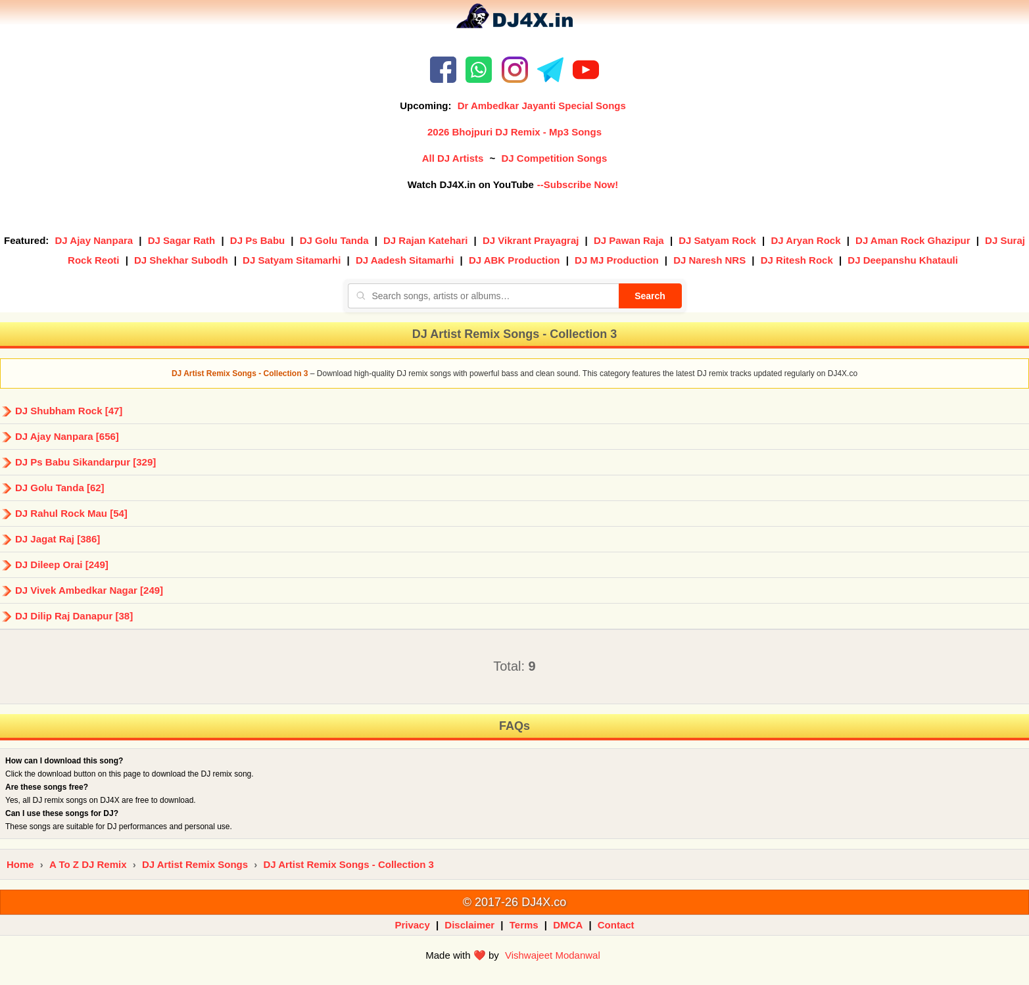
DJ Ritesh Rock (797, 260)
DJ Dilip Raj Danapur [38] (74, 615)
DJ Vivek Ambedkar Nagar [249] (89, 590)
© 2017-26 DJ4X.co (514, 902)
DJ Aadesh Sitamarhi (405, 260)
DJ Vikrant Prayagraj (531, 240)
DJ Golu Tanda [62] (60, 487)
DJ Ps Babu (257, 240)
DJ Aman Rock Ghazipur (912, 240)
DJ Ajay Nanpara (94, 240)
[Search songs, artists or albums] (483, 295)
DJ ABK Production (514, 260)
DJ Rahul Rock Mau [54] (71, 513)
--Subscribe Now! (577, 184)
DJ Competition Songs (554, 158)
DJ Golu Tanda (334, 240)
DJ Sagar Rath (182, 240)
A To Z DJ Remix (88, 864)
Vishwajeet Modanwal (552, 955)
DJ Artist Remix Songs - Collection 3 (348, 864)
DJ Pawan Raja (629, 240)
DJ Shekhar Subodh (181, 260)
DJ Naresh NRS (709, 260)
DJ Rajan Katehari (425, 240)
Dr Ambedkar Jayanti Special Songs (542, 105)
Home (20, 864)
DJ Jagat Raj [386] (57, 538)
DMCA (568, 924)
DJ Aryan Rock (805, 240)
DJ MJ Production (617, 260)
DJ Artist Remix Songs (195, 864)
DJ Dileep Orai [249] (61, 564)
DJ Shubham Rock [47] (68, 410)
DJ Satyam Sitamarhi (292, 260)
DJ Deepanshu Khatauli (903, 260)
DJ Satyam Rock (717, 240)
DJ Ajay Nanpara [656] (67, 436)
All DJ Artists (453, 158)
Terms (524, 924)
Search (649, 296)
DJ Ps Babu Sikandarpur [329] (85, 462)
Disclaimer (469, 924)
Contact (616, 924)
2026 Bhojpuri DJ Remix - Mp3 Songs (514, 131)
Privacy (412, 924)
